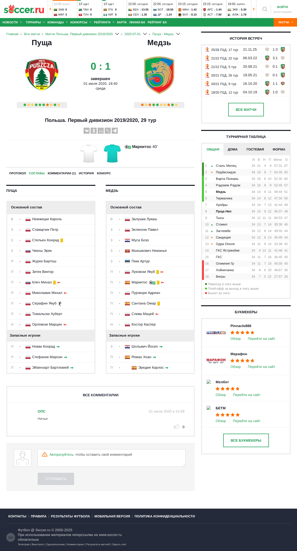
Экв (235, 9)
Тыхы (220, 218)
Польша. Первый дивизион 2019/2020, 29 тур (100, 120)
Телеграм (23, 544)
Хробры (221, 205)
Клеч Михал (42, 282)
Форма (279, 149)
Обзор (235, 339)
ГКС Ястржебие (228, 250)
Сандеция (223, 237)
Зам (61, 9)
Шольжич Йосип (145, 346)
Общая (213, 149)
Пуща (42, 42)
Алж (235, 14)
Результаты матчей (98, 544)
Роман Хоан (141, 357)
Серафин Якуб (44, 303)
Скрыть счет (119, 544)
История (86, 173)
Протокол (17, 173)
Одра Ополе (225, 244)
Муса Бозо (140, 240)
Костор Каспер (144, 324)
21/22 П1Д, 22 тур (221, 58)
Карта (122, 22)
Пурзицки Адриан (146, 293)
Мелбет (222, 382)
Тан (86, 9)
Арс (210, 9)
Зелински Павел (145, 229)
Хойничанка (225, 270)
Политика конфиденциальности (165, 516)
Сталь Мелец (226, 166)
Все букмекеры (246, 440)
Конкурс (104, 173)
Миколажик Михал (47, 293)
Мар (61, 14)
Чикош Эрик (42, 251)
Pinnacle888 (240, 326)
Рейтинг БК (157, 22)
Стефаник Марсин (47, 357)
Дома (232, 149)
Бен (136, 9)
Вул (185, 14)
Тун (86, 14)
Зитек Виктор (42, 272)
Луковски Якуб (143, 272)
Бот (160, 9)
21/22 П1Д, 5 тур (220, 67)
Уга (110, 9)
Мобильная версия (112, 516)
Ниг (110, 14)
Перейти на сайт (261, 339)
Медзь (159, 42)
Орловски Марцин (47, 324)
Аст (210, 14)
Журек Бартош (44, 261)
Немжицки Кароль (47, 219)
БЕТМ (221, 408)
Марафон (238, 354)
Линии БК (137, 22)
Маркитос (141, 146)
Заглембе (223, 231)
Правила (38, 516)
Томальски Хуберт (47, 314)
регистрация (283, 12)
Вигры (220, 276)
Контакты (17, 516)
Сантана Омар (144, 303)
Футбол (24, 530)
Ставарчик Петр (45, 229)
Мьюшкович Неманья (149, 251)
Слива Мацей (143, 314)
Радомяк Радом (228, 185)
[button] (50, 9)
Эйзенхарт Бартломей (50, 367)
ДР (159, 14)
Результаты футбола (70, 516)
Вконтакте (38, 544)
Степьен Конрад (45, 240)
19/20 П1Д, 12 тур (221, 92)
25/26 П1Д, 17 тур (221, 50)
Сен (136, 14)
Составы (37, 173)
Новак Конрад (43, 346)
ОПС (41, 411)
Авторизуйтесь (61, 454)
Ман (186, 9)
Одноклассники (55, 544)
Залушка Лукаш (144, 219)
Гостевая (255, 149)
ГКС (219, 257)
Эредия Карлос (151, 367)
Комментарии (75, 544)
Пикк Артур (141, 261)
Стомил (221, 224)
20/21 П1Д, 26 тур (221, 75)
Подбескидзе (226, 172)
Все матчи (246, 110)
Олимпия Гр (225, 263)
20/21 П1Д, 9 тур (220, 84)
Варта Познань (227, 179)
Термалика (224, 198)
